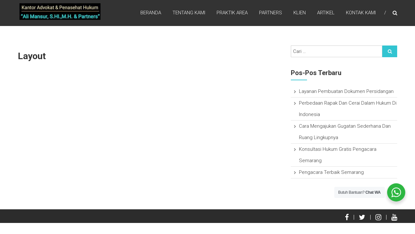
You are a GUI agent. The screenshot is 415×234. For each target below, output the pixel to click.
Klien (299, 13)
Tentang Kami (188, 13)
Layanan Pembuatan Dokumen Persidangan (346, 91)
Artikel (326, 13)
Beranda (150, 13)
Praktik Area (232, 13)
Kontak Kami (361, 13)
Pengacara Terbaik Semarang (331, 172)
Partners (270, 13)
